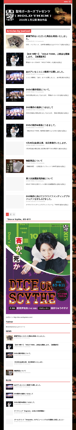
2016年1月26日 (30, 163)
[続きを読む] (65, 45)
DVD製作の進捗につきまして (39, 107)
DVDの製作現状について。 (38, 89)
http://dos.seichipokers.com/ (23, 317)
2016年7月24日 (30, 74)
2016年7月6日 (30, 92)
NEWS (8, 331)
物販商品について (34, 160)
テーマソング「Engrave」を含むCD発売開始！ (29, 411)
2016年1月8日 (30, 181)
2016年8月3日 (30, 41)
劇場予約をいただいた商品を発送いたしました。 (46, 37)
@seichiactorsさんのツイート (15, 327)
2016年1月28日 (30, 145)
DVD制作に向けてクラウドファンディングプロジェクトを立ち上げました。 (48, 197)
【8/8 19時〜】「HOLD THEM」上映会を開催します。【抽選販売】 (47, 55)
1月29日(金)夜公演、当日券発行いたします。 (47, 142)
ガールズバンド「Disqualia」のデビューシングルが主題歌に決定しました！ (39, 420)
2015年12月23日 (31, 201)
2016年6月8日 (30, 127)
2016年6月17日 (30, 110)
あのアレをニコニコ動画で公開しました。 (45, 71)
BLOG (8, 380)
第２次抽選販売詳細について (39, 178)
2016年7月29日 (30, 59)
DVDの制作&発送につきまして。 (41, 125)
